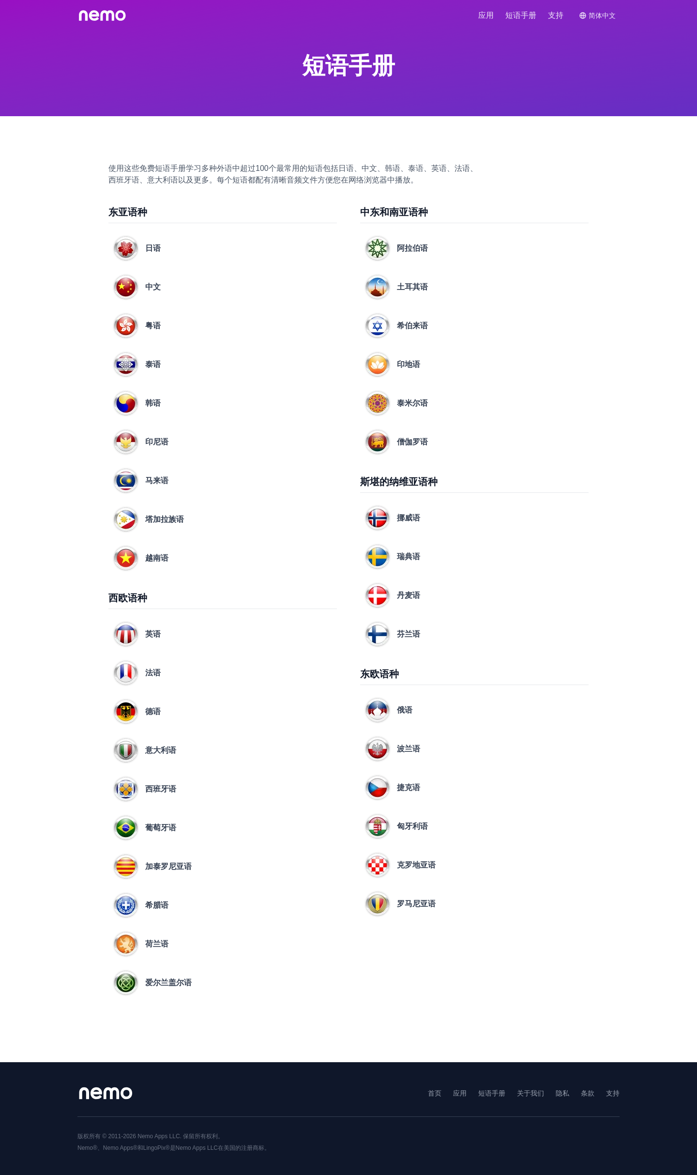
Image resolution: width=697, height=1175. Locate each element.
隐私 (562, 1093)
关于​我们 (530, 1093)
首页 (434, 1093)
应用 (486, 15)
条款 (587, 1093)
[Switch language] (597, 15)
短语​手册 (520, 15)
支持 (555, 15)
